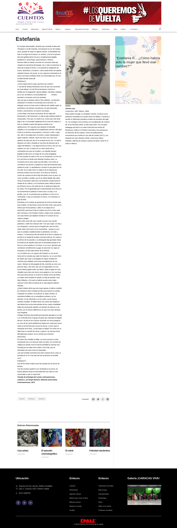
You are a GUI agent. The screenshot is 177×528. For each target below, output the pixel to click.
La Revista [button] (133, 29)
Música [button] (58, 29)
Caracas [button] (68, 29)
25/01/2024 (93, 454)
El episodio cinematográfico (49, 452)
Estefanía (31, 399)
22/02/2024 (69, 454)
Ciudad (72, 510)
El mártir (69, 450)
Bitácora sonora (75, 502)
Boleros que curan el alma (79, 498)
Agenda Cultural (47, 29)
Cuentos (25, 29)
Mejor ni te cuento (104, 506)
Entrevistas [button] (106, 29)
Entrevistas (102, 498)
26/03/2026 (21, 454)
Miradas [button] (95, 29)
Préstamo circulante (105, 510)
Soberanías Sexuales (82, 29)
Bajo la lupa (102, 490)
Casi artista (22, 450)
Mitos (115, 29)
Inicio (17, 29)
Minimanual (34, 29)
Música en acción (76, 506)
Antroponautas (103, 494)
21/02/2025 (45, 457)
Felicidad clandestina (99, 450)
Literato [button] (123, 29)
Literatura (41, 399)
